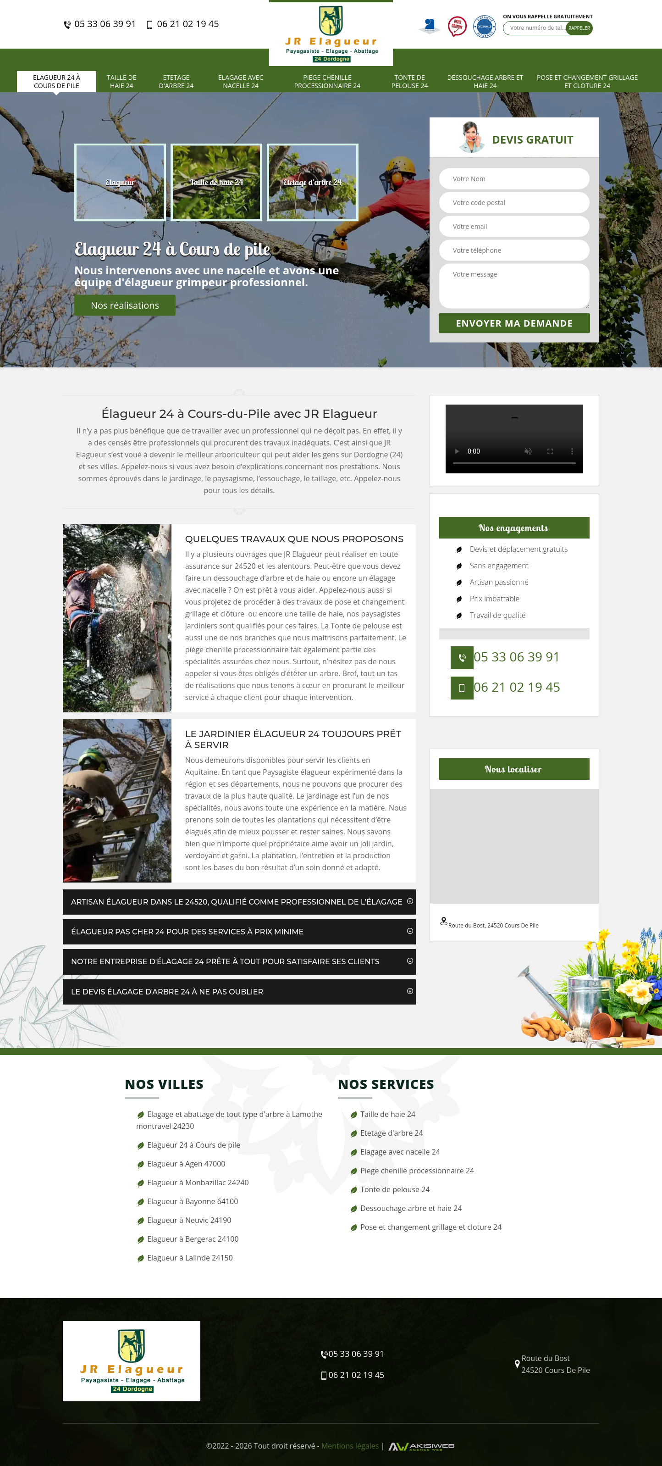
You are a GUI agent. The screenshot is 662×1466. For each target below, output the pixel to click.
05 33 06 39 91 (99, 24)
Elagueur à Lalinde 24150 (184, 1258)
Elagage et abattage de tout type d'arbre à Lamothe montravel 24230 (229, 1120)
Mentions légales (350, 1446)
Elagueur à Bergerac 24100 (187, 1239)
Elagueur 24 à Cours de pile (56, 81)
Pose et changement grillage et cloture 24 (587, 81)
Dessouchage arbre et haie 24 (485, 81)
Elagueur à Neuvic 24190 (183, 1220)
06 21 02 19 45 (182, 24)
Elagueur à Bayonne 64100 (187, 1201)
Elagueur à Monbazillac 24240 (192, 1182)
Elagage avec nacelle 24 (240, 81)
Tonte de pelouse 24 (410, 81)
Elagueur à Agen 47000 (181, 1164)
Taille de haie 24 (121, 81)
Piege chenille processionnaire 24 (327, 81)
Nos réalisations (125, 305)
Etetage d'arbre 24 (176, 81)
